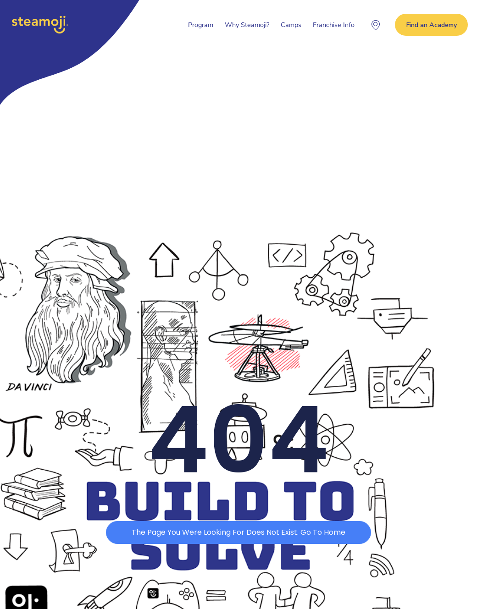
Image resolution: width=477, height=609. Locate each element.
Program (200, 24)
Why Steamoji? (247, 24)
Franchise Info (334, 24)
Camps (291, 24)
